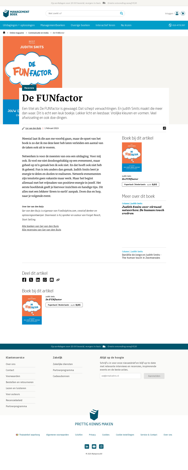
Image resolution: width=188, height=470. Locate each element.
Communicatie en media (38, 33)
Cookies (106, 435)
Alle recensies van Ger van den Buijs (41, 229)
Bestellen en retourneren (20, 382)
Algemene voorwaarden (57, 435)
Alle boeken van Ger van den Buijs (40, 226)
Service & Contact (149, 435)
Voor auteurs (13, 394)
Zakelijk (57, 357)
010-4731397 (179, 25)
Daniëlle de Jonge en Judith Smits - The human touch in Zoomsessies (142, 256)
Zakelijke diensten (63, 364)
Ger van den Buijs (33, 128)
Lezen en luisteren (16, 388)
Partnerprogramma (16, 406)
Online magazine (17, 33)
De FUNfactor (58, 33)
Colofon (78, 435)
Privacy (92, 435)
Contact (10, 370)
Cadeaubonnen (61, 376)
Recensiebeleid (14, 400)
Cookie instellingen (125, 435)
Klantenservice (15, 357)
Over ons (10, 364)
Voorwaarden (13, 376)
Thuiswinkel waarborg (28, 435)
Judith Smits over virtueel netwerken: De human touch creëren (143, 210)
